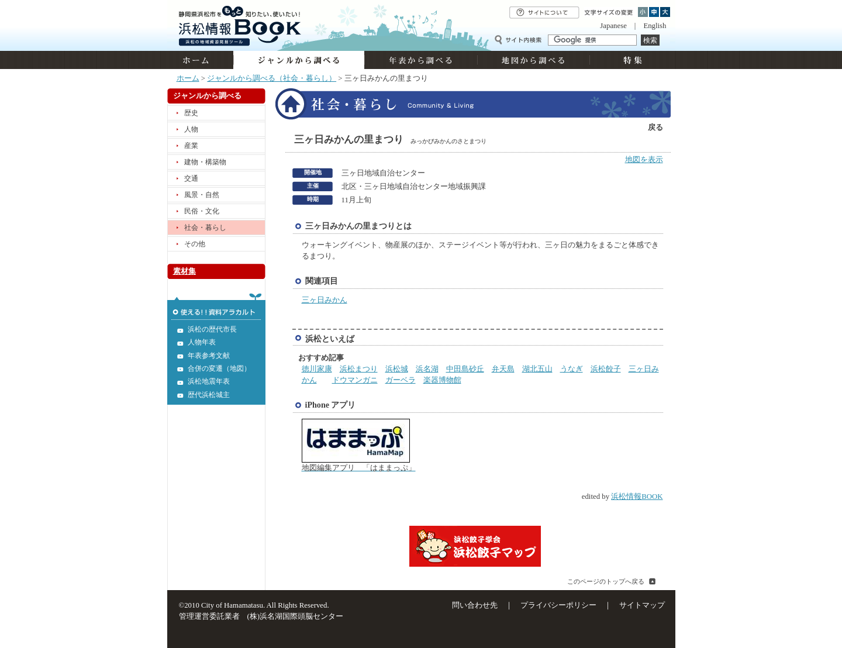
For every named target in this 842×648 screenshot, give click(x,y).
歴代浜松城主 (209, 394)
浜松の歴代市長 (212, 329)
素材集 (184, 271)
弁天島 (503, 369)
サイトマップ (642, 605)
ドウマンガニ (355, 380)
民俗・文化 (201, 211)
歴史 (191, 112)
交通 (191, 178)
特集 (631, 60)
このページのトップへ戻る (605, 581)
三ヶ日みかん (324, 300)
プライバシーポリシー (558, 605)
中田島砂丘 (465, 369)
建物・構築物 (205, 162)
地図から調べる (533, 60)
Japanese (613, 26)
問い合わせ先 (475, 605)
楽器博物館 (442, 380)
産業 (191, 145)
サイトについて (544, 12)
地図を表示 (644, 160)
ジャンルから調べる (298, 60)
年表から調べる (420, 60)
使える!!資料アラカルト (216, 306)
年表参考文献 (209, 355)
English (654, 26)
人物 (191, 129)
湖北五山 (537, 369)
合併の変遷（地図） (219, 368)
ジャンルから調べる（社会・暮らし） (271, 78)
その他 (194, 243)
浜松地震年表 (209, 381)
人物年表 (202, 342)
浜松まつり (359, 369)
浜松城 (396, 369)
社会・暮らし (205, 227)
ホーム (200, 60)
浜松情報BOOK (636, 496)
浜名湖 (427, 369)
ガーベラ (400, 380)
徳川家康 (317, 369)
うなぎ (571, 369)
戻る (655, 127)
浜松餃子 (606, 369)
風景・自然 (201, 194)
